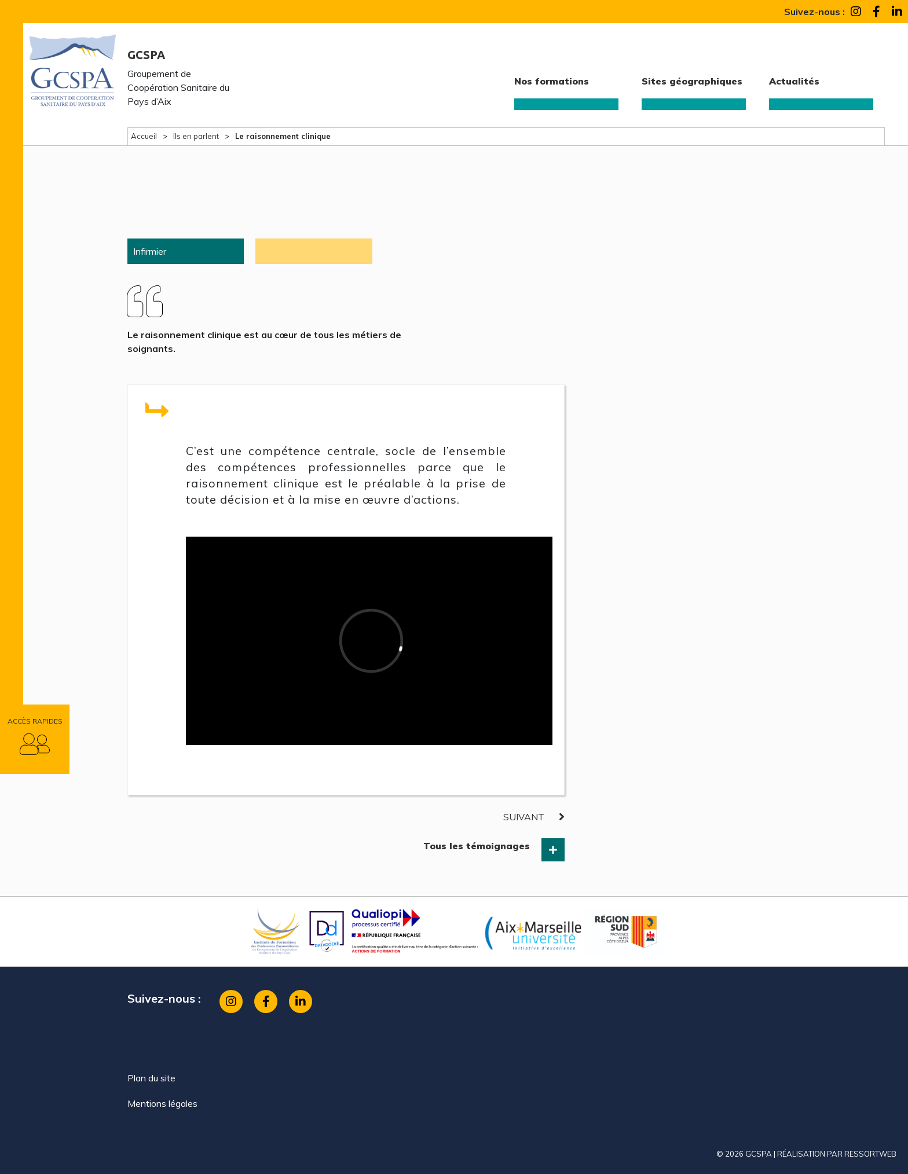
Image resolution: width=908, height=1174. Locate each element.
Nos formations (551, 81)
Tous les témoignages (476, 846)
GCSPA (146, 54)
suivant (523, 817)
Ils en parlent (196, 136)
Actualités (794, 81)
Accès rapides (35, 721)
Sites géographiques (692, 81)
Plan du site (151, 1078)
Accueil (144, 136)
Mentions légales (162, 1103)
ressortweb (870, 1153)
